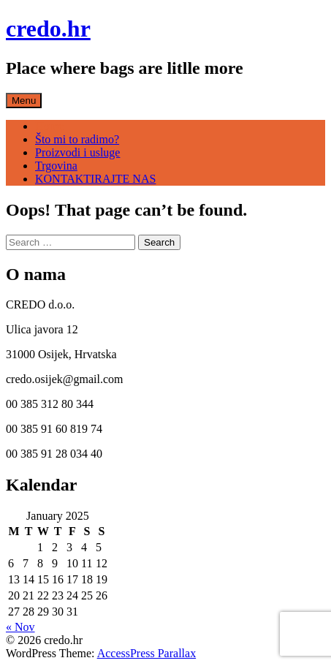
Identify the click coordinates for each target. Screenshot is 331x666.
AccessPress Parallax (147, 653)
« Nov (20, 627)
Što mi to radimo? (77, 139)
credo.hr (48, 28)
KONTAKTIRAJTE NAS (95, 179)
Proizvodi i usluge (77, 152)
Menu (24, 100)
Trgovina (56, 165)
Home (49, 126)
